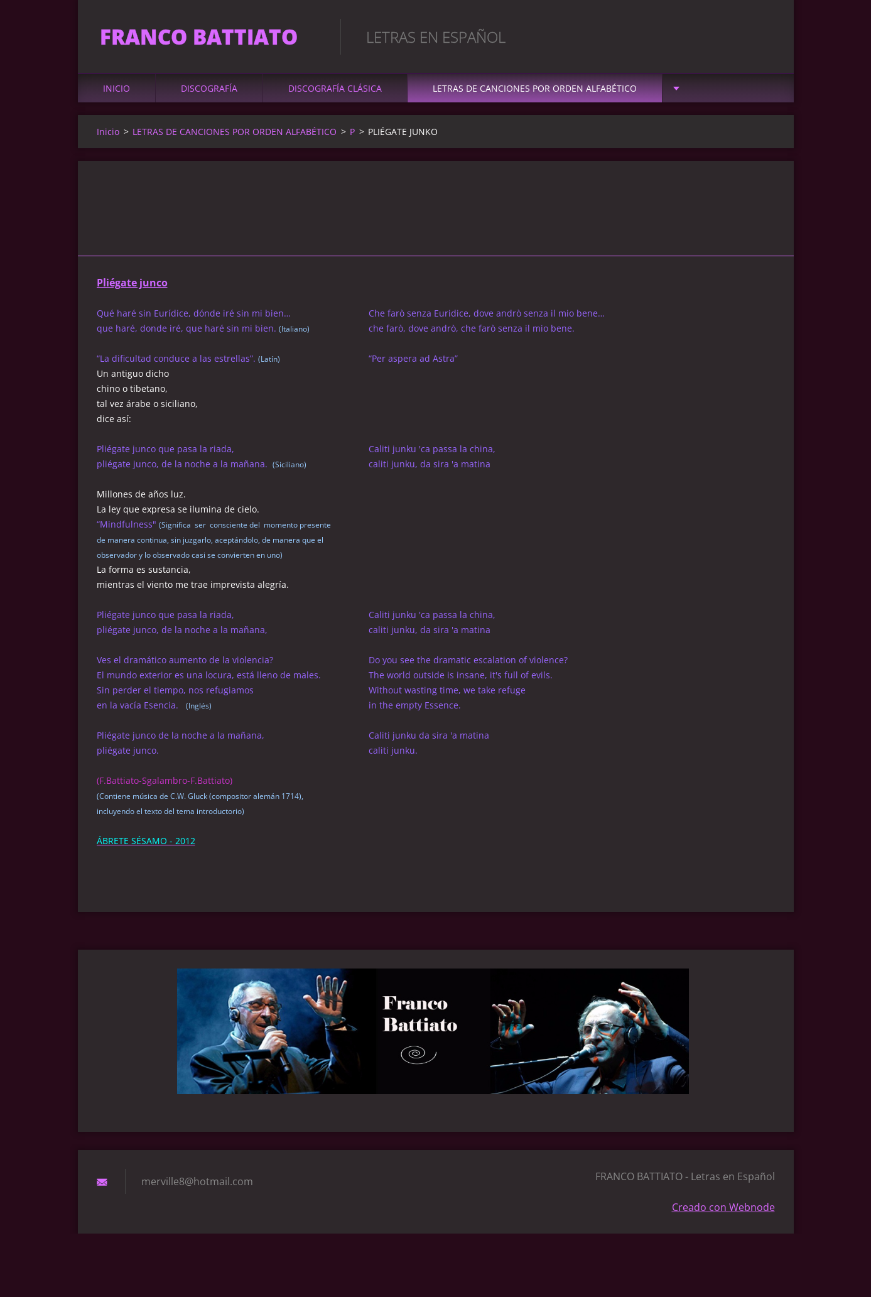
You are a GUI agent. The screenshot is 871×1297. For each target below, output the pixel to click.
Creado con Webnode (723, 1214)
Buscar (761, 36)
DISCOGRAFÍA (209, 95)
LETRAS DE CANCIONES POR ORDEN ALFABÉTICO (535, 95)
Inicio (116, 95)
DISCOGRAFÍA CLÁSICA (335, 95)
